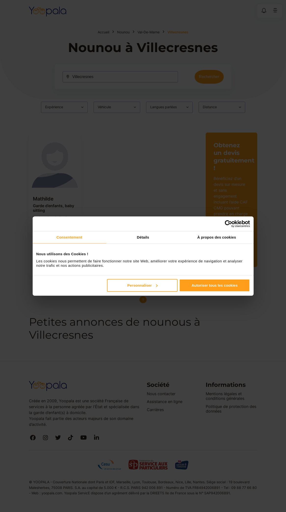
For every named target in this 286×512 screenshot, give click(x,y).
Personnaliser (142, 285)
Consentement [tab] (69, 237)
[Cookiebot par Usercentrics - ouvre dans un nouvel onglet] (228, 224)
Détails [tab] (143, 237)
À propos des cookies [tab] (216, 237)
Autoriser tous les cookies (214, 285)
